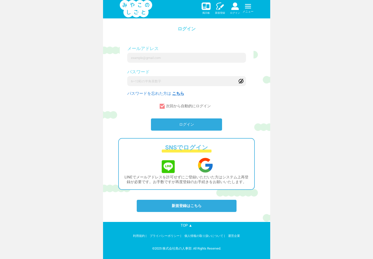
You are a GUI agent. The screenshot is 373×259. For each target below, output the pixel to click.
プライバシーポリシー (165, 236)
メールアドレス (143, 48)
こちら (178, 93)
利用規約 (139, 236)
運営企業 (234, 236)
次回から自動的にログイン (188, 106)
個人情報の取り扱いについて (203, 236)
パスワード (138, 71)
